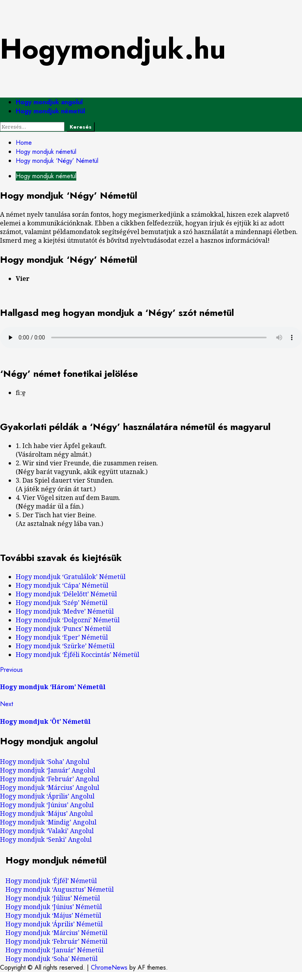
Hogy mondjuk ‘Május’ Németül (53, 915)
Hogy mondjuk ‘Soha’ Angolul (44, 761)
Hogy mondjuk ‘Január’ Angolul (47, 770)
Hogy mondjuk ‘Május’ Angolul (46, 813)
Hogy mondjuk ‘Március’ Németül (56, 932)
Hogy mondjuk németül (50, 111)
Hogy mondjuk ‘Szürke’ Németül (65, 646)
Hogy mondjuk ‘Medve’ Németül (65, 611)
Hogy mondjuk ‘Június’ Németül (54, 906)
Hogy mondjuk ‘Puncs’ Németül (63, 628)
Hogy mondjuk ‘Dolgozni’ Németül (68, 620)
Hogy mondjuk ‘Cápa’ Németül (62, 585)
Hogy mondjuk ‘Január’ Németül (54, 950)
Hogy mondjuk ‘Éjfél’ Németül (51, 880)
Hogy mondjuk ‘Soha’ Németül (52, 958)
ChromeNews (109, 967)
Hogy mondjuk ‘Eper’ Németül (62, 637)
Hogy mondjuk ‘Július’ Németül (53, 898)
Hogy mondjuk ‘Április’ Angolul (47, 796)
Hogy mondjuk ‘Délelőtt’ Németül (66, 594)
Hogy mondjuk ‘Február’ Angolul (49, 779)
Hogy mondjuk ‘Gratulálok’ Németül (70, 576)
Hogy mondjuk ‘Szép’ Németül (61, 602)
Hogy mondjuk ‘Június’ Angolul (47, 804)
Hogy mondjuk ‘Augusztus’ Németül (60, 889)
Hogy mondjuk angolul (49, 102)
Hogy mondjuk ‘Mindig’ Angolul (48, 822)
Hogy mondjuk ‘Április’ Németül (54, 924)
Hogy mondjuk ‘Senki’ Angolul (46, 839)
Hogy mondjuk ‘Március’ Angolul (49, 787)
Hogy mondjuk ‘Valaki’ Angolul (47, 830)
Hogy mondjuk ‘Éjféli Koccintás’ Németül (77, 654)
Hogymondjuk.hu (113, 48)
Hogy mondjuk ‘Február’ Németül (56, 941)
